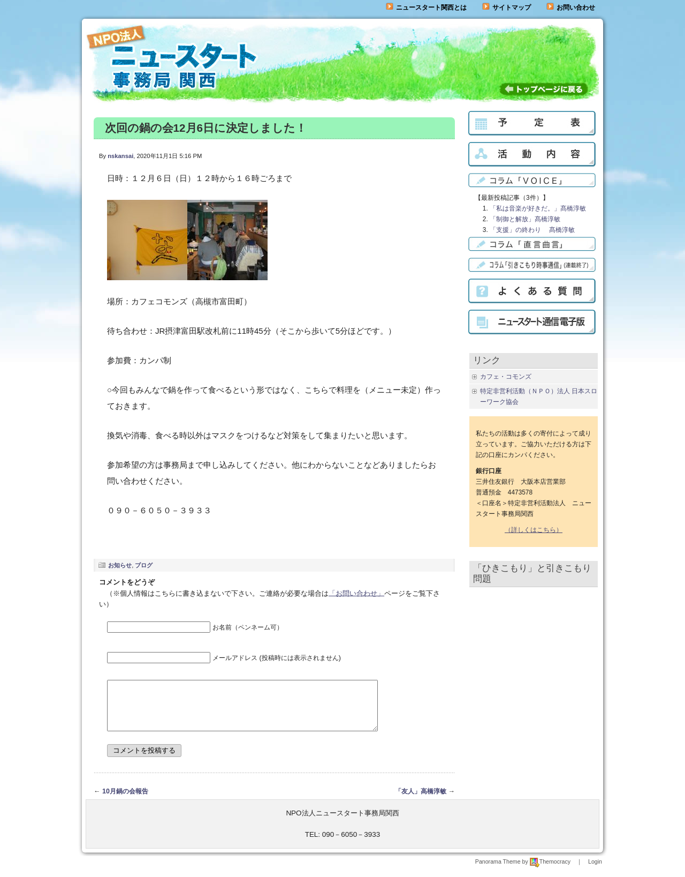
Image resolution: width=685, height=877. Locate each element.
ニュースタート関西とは (426, 7)
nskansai (120, 156)
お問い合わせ (576, 7)
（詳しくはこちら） (533, 530)
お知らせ (120, 565)
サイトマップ (506, 7)
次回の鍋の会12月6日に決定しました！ (206, 128)
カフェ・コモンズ (505, 376)
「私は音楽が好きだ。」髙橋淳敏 (538, 208)
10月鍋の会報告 (125, 801)
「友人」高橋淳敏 (420, 801)
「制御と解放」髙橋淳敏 (525, 219)
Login (595, 871)
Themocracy (550, 871)
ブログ (144, 565)
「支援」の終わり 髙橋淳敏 (532, 230)
